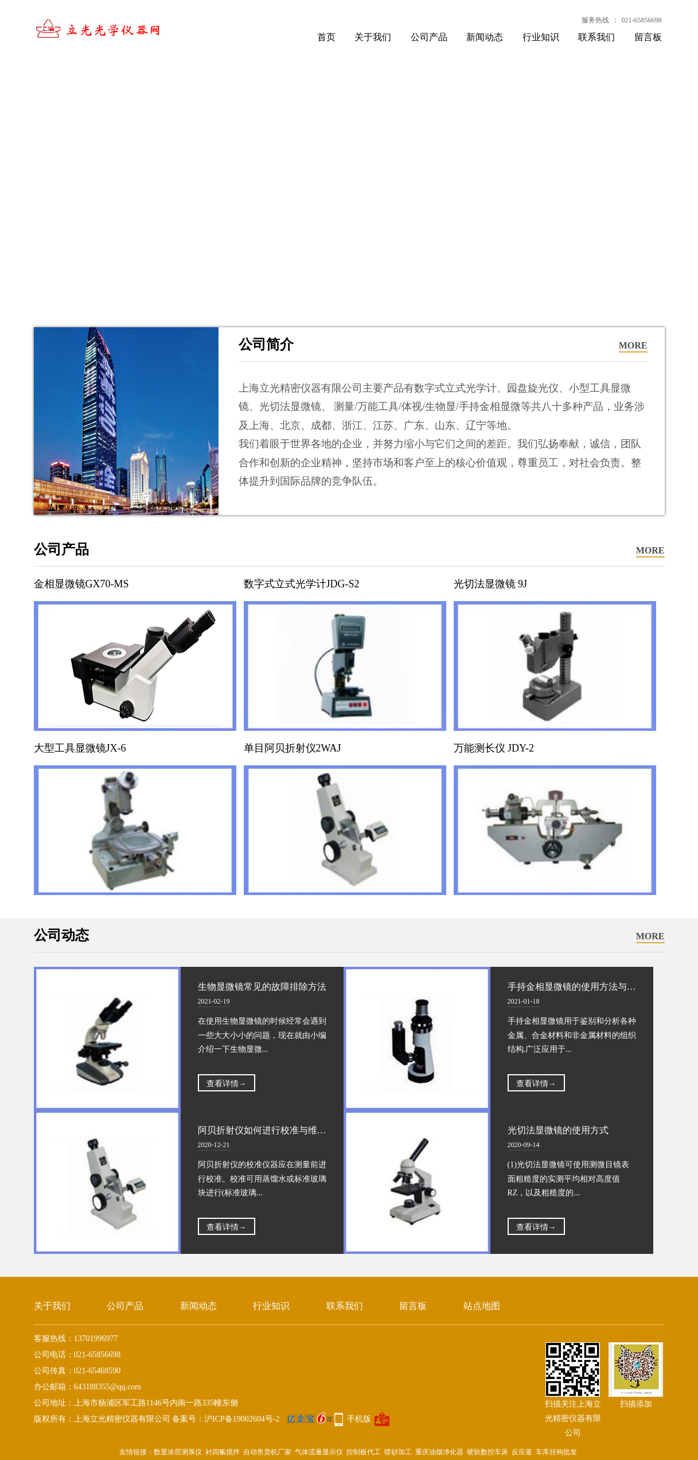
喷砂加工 (398, 1452)
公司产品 (429, 37)
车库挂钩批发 (556, 1452)
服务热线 (595, 20)
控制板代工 (363, 1452)
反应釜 (522, 1452)
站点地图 (481, 1306)
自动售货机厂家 (267, 1452)
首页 (326, 37)
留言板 (648, 37)
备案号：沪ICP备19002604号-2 (252, 1419)
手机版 (359, 1419)
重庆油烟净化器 (439, 1452)
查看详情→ (226, 1083)
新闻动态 (484, 37)
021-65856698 (642, 20)
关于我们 (372, 37)
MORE (633, 345)
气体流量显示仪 (319, 1452)
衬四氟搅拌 (222, 1452)
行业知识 (540, 37)
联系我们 (596, 37)
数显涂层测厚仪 (178, 1452)
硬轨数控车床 (487, 1452)
